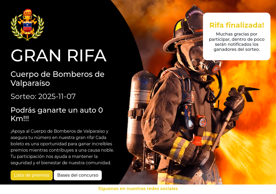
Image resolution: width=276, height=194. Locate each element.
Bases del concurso (77, 175)
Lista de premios (31, 175)
